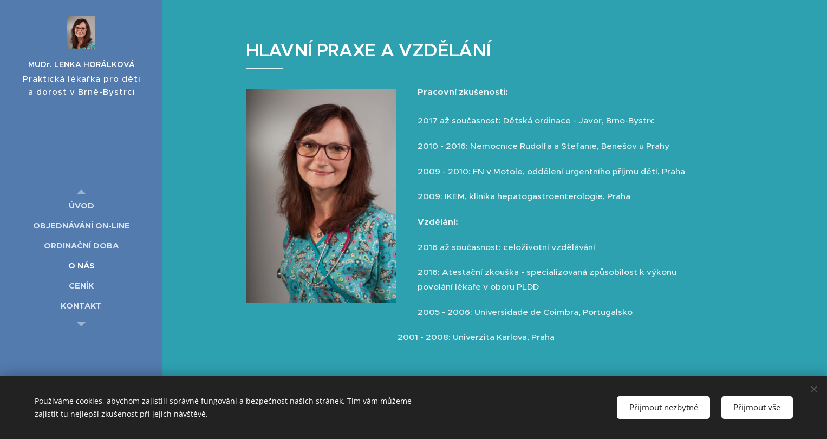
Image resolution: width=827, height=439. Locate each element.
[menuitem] (81, 205)
